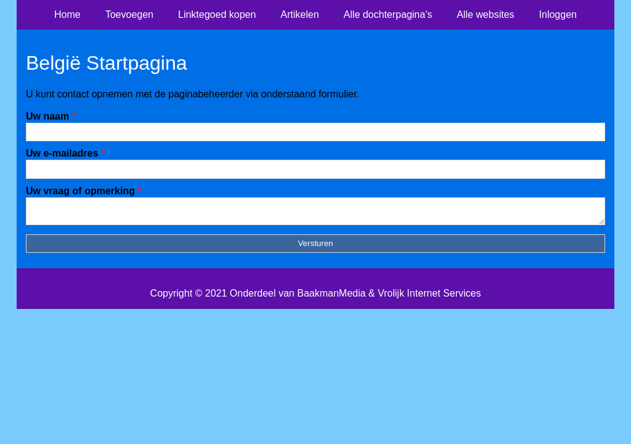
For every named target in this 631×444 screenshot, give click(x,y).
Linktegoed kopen (217, 14)
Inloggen (558, 14)
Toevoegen (129, 14)
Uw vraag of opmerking (84, 191)
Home (67, 14)
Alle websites (485, 14)
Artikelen (299, 14)
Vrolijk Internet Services (429, 297)
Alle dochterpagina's (388, 14)
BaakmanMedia (331, 297)
